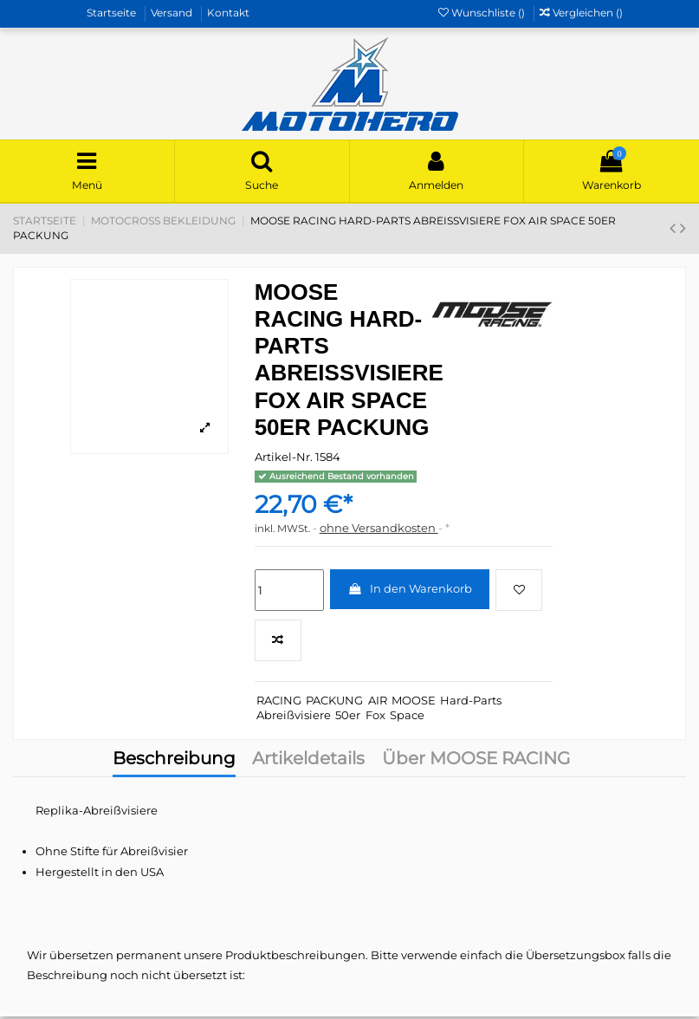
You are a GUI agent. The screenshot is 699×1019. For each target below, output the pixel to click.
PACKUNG (334, 702)
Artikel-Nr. (284, 459)
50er (347, 717)
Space (407, 717)
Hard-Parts (471, 702)
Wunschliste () (482, 12)
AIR (377, 702)
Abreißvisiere (293, 717)
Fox (375, 717)
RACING (278, 702)
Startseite (113, 12)
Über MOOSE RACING (476, 762)
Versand (173, 12)
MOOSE (414, 702)
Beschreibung (174, 762)
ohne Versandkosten (379, 530)
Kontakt (228, 12)
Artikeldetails (308, 762)
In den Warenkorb (409, 591)
